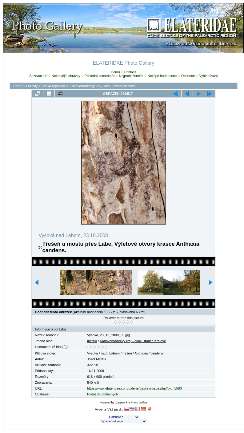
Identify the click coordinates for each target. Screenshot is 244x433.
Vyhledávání (208, 76)
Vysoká (92, 353)
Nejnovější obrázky (66, 76)
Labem (114, 353)
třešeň (127, 353)
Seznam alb (38, 76)
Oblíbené (188, 76)
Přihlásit (130, 72)
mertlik (92, 341)
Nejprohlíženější (131, 76)
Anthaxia (141, 353)
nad (103, 353)
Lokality (32, 86)
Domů (115, 72)
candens (156, 353)
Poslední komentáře (100, 76)
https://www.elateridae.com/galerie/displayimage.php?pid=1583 (134, 388)
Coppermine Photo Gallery (131, 402)
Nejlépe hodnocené (162, 76)
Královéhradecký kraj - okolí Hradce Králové (103, 86)
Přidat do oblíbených (102, 394)
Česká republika (54, 86)
